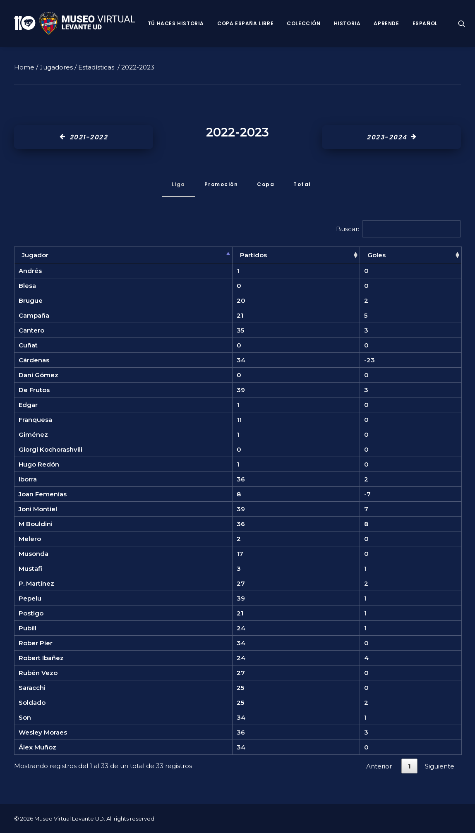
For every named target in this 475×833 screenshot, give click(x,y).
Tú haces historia (176, 23)
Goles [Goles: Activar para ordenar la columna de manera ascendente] (376, 255)
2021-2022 (84, 137)
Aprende (386, 23)
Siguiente (439, 766)
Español (425, 23)
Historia (347, 23)
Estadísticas (96, 67)
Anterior (379, 766)
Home (24, 67)
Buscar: (398, 229)
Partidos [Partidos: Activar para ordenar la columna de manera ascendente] (253, 255)
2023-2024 (391, 137)
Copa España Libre (245, 23)
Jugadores (56, 67)
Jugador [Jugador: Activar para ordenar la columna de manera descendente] (35, 255)
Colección (303, 23)
